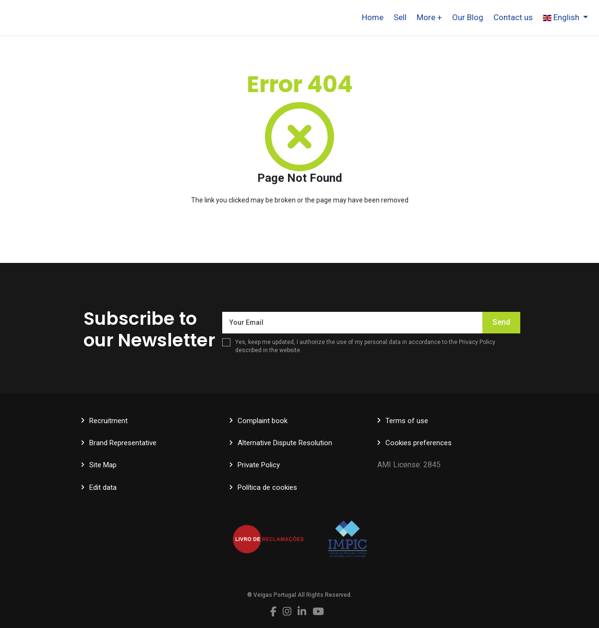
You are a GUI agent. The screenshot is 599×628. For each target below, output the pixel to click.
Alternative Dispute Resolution (285, 442)
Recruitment (108, 420)
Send (501, 322)
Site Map (103, 465)
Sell (400, 17)
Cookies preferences (418, 442)
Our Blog (467, 17)
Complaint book (263, 420)
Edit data (103, 487)
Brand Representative (122, 442)
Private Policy (259, 465)
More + (429, 17)
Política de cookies (267, 487)
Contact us (513, 17)
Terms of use (406, 420)
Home (372, 17)
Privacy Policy (477, 342)
